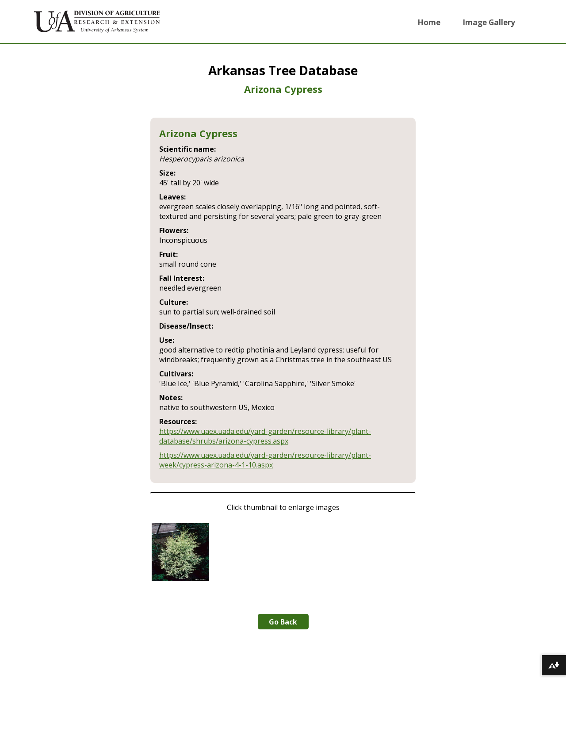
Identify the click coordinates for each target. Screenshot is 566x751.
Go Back (283, 622)
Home (428, 22)
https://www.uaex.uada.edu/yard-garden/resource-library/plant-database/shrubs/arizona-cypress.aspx (265, 436)
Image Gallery (489, 22)
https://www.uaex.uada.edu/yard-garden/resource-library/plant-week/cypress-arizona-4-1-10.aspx (265, 460)
